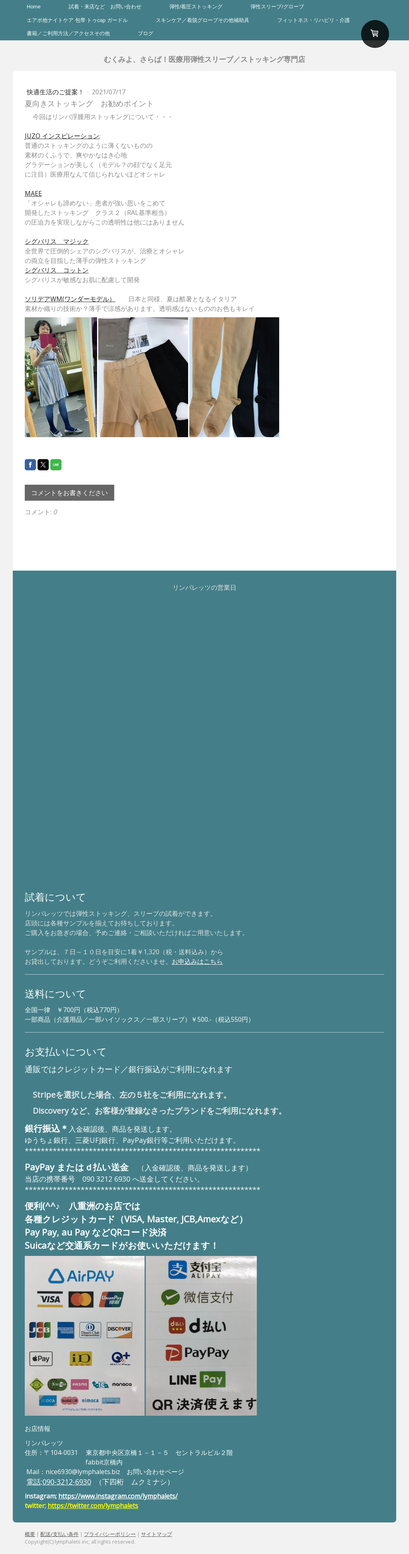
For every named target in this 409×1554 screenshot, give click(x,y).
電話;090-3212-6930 (58, 1481)
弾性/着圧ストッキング (196, 7)
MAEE (33, 193)
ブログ (145, 33)
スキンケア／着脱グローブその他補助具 (202, 20)
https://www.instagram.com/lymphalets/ (118, 1496)
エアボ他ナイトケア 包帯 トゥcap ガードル (77, 20)
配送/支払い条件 (59, 1534)
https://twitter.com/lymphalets (93, 1505)
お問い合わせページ (155, 1471)
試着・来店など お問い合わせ (105, 7)
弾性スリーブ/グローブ (277, 7)
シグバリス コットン (57, 270)
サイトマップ (156, 1534)
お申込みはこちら (197, 961)
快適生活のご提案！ (56, 92)
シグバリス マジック (57, 241)
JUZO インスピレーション (62, 135)
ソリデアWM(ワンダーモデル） (70, 298)
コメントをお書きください (69, 492)
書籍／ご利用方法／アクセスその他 (68, 33)
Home (34, 7)
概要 (30, 1534)
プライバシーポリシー (110, 1534)
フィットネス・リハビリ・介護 (313, 20)
